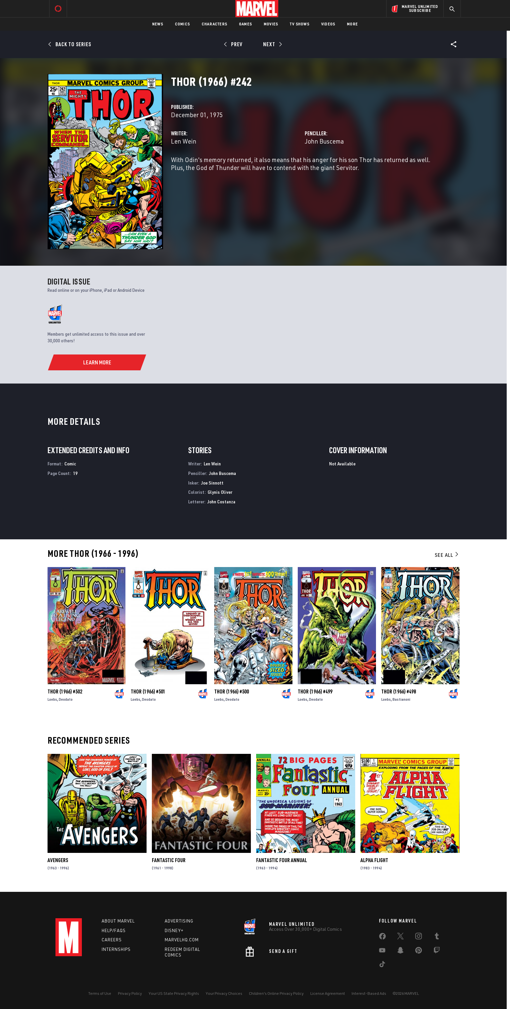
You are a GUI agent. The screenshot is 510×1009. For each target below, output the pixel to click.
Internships (116, 949)
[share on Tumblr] (436, 937)
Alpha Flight (374, 860)
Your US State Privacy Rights (174, 993)
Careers (112, 939)
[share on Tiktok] (382, 965)
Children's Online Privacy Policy (276, 993)
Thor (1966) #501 (148, 691)
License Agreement (327, 993)
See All (447, 555)
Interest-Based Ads (369, 993)
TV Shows (299, 23)
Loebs (52, 699)
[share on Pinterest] (418, 951)
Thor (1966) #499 (315, 691)
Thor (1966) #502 (65, 691)
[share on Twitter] (400, 937)
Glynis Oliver (220, 492)
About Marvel (118, 921)
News (157, 23)
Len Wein (183, 141)
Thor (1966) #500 (231, 691)
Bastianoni (401, 699)
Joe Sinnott (212, 483)
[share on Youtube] (382, 951)
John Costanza (221, 501)
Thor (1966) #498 (398, 691)
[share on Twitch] (436, 951)
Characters (214, 23)
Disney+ (174, 930)
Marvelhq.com (182, 939)
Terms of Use (99, 993)
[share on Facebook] (382, 937)
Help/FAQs (114, 930)
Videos (328, 23)
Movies (271, 23)
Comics (182, 23)
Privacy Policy (130, 993)
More (352, 23)
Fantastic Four (169, 860)
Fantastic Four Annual (281, 860)
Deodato (66, 699)
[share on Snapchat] (400, 951)
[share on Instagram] (418, 937)
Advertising (179, 921)
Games (245, 23)
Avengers (58, 860)
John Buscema (324, 141)
